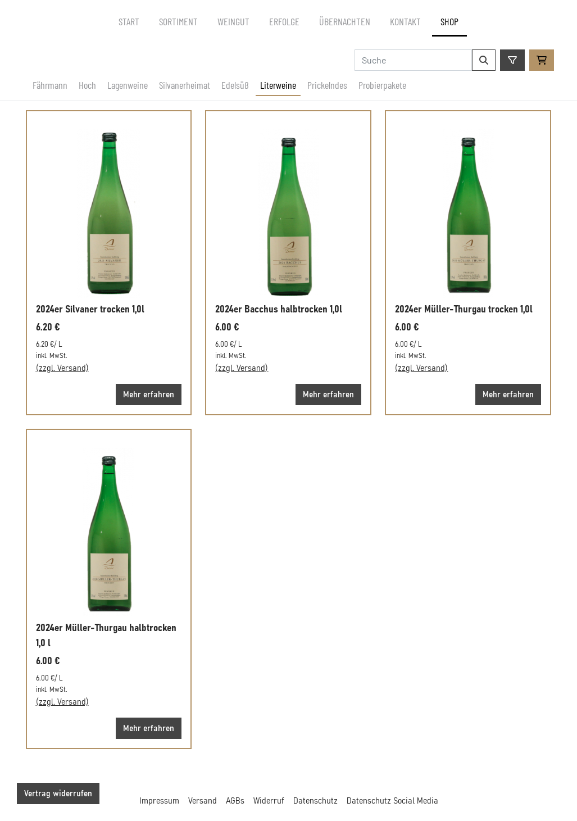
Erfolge (284, 21)
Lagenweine (127, 85)
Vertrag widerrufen (58, 793)
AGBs (235, 800)
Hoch (87, 85)
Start (129, 21)
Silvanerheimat (184, 85)
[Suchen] (484, 60)
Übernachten (344, 21)
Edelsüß (235, 85)
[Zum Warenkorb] (541, 60)
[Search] (413, 60)
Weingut (233, 21)
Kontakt (405, 21)
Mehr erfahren (148, 394)
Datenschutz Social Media (392, 800)
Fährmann (50, 85)
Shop (449, 21)
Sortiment (178, 21)
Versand (202, 800)
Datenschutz (315, 800)
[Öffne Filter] (512, 60)
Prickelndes (327, 85)
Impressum (159, 800)
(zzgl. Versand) (62, 368)
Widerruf (268, 800)
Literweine (278, 85)
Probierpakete (382, 85)
